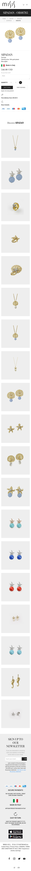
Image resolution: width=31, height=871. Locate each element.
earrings (9, 20)
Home (4, 18)
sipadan (19, 18)
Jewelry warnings (15, 850)
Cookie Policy (5, 846)
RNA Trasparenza (24, 848)
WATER (11, 18)
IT (14, 868)
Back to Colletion (7, 91)
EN (19, 868)
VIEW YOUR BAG (21, 87)
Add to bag (7, 87)
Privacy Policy (14, 846)
